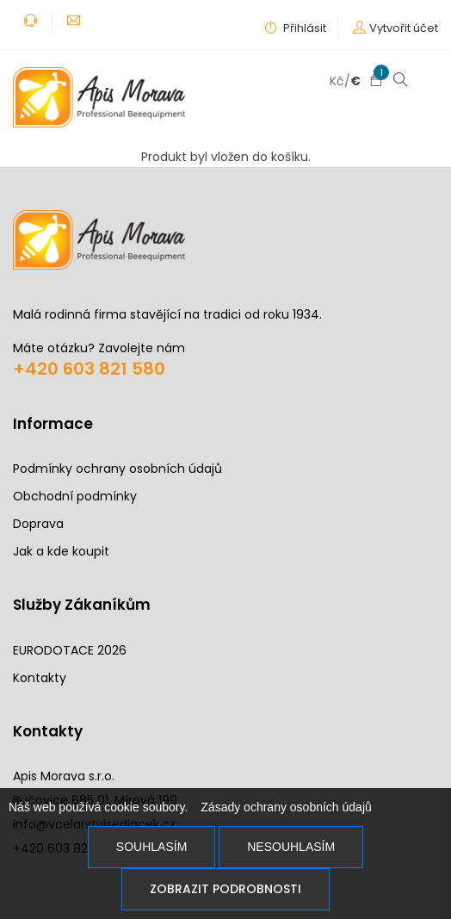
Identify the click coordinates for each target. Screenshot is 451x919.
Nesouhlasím (291, 847)
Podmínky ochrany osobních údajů (117, 468)
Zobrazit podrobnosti (225, 888)
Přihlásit (295, 28)
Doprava (38, 523)
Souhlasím (151, 847)
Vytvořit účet (403, 28)
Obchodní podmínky (75, 496)
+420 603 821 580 (89, 368)
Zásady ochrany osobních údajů (286, 807)
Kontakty (39, 677)
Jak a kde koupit (61, 551)
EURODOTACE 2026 (70, 649)
